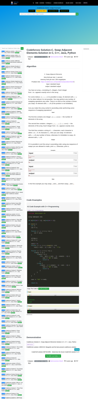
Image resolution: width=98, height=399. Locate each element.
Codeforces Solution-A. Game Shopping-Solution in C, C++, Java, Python (12, 306)
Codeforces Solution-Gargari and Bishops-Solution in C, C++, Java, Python (12, 77)
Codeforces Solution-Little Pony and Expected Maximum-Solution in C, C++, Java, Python (12, 148)
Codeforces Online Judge (41, 56)
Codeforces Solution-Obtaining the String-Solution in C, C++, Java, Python (12, 143)
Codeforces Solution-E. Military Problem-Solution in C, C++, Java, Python (12, 337)
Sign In (85, 2)
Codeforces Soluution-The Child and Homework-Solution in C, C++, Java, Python (12, 327)
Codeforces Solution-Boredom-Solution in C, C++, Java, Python (12, 117)
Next (77, 349)
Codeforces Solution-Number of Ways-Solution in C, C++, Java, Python (11, 68)
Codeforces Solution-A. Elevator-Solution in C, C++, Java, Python (12, 153)
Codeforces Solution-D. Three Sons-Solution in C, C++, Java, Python (12, 262)
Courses (41, 2)
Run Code (78, 2)
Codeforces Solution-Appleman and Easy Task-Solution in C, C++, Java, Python (12, 83)
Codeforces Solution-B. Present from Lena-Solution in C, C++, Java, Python (12, 210)
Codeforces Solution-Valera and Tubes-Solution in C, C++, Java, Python (11, 277)
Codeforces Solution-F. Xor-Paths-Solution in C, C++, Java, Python (12, 321)
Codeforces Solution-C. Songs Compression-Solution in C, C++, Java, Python (11, 128)
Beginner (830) (41, 10)
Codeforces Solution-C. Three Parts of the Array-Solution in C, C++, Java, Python (12, 389)
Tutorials (48, 2)
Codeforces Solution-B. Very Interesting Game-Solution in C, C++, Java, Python (12, 169)
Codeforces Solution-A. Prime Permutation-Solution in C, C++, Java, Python (11, 332)
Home (36, 2)
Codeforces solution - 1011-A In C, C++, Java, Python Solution (12, 52)
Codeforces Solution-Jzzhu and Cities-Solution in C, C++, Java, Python (11, 226)
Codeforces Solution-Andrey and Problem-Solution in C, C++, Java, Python (12, 258)
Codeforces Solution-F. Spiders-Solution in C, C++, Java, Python (12, 301)
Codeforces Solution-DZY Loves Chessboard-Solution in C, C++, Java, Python (11, 242)
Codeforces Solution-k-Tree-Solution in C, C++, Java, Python (12, 394)
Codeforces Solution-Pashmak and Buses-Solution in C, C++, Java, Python (12, 88)
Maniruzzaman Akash (56, 57)
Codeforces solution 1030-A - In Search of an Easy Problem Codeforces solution (11, 57)
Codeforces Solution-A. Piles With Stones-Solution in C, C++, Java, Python (12, 221)
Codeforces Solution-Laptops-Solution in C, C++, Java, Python (12, 132)
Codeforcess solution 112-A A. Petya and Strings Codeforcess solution (11, 216)
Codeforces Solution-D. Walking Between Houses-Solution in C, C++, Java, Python (12, 113)
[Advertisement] (49, 28)
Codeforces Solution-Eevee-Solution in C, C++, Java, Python (12, 184)
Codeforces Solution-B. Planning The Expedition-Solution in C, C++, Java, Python (11, 252)
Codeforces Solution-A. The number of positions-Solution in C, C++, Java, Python (12, 348)
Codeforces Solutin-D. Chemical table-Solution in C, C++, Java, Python (11, 180)
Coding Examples (58, 2)
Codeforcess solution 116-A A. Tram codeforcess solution (12, 286)
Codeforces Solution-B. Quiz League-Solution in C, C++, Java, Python (11, 232)
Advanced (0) (64, 10)
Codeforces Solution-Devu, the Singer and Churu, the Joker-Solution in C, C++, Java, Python (12, 311)
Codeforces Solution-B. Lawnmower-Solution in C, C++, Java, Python (11, 122)
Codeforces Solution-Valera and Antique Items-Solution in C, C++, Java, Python (11, 296)
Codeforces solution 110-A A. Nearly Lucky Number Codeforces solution (12, 194)
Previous (30, 344)
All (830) (31, 10)
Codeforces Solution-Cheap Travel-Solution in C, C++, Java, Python (12, 72)
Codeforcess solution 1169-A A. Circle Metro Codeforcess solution (12, 267)
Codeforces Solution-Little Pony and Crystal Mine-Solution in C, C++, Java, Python (12, 164)
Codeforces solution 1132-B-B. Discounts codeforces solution (11, 236)
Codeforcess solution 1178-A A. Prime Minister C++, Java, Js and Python (11, 365)
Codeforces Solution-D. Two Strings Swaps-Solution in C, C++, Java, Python (12, 370)
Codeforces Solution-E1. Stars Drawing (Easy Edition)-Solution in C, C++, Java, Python (12, 98)
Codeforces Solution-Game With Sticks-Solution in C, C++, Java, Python (11, 205)
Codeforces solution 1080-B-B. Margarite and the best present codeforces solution (12, 62)
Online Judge (69, 2)
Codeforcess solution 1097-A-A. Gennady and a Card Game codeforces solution (11, 174)
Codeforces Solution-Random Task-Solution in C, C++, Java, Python (12, 375)
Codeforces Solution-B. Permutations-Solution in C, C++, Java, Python (11, 359)
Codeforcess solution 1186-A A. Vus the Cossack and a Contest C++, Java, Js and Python (12, 384)
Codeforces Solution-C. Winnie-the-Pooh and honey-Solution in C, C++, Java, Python (12, 247)
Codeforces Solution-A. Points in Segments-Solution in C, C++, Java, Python (12, 158)
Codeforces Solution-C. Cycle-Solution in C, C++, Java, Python (12, 189)
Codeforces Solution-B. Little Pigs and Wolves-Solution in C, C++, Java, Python (12, 138)
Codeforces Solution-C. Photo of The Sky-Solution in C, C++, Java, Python (12, 199)
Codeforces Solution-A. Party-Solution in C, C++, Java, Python (12, 108)
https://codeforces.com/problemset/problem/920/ (57, 82)
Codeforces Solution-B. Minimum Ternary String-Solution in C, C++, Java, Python (11, 291)
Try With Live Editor (44, 288)
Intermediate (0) (53, 10)
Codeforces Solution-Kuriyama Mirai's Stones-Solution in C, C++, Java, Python (11, 343)
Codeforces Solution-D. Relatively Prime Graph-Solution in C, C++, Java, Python (12, 272)
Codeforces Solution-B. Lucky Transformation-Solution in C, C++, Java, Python (11, 317)
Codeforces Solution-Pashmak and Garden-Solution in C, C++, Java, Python (12, 103)
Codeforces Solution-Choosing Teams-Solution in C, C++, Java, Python (11, 354)
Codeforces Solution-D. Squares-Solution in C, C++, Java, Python (12, 379)
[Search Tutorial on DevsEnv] (33, 3)
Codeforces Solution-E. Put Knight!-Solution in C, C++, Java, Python (12, 282)
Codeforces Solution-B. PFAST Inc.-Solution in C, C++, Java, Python (12, 93)
